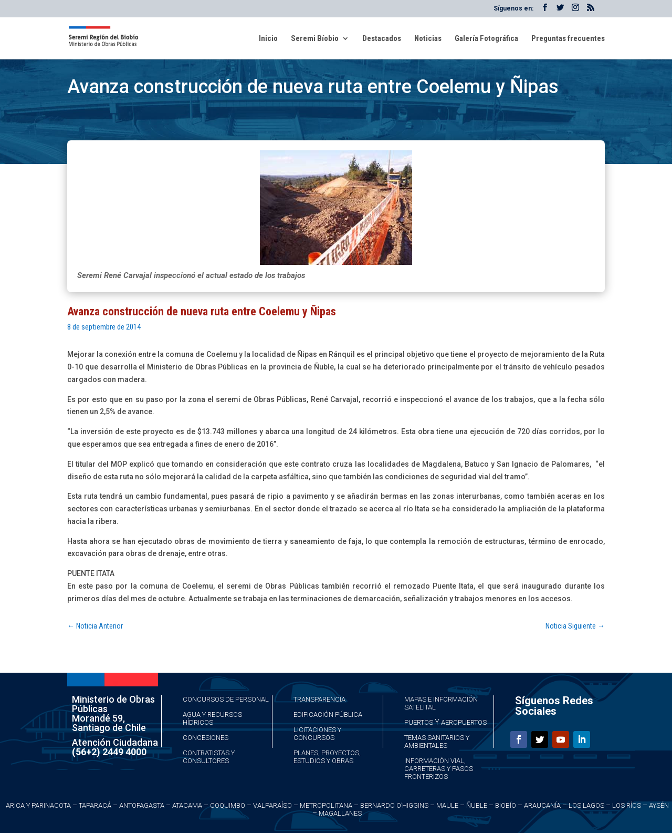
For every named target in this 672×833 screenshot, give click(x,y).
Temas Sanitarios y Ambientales (436, 741)
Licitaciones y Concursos (317, 734)
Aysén (659, 805)
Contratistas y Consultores (209, 757)
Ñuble (476, 805)
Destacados (381, 39)
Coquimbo (227, 805)
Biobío (505, 805)
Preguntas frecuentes (568, 39)
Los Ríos (626, 805)
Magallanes (340, 813)
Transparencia (319, 699)
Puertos (418, 722)
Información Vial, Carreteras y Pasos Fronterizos (438, 768)
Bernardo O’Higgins (394, 805)
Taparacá (95, 805)
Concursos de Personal (226, 699)
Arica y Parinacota (38, 805)
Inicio (268, 39)
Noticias (428, 39)
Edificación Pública (327, 714)
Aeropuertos (464, 722)
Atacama (187, 805)
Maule (447, 805)
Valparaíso (272, 805)
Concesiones (205, 738)
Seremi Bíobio (315, 39)
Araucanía (542, 805)
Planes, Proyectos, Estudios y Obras (327, 757)
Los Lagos (586, 805)
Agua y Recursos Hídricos (212, 718)
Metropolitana (326, 805)
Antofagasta (141, 805)
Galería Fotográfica (486, 39)
